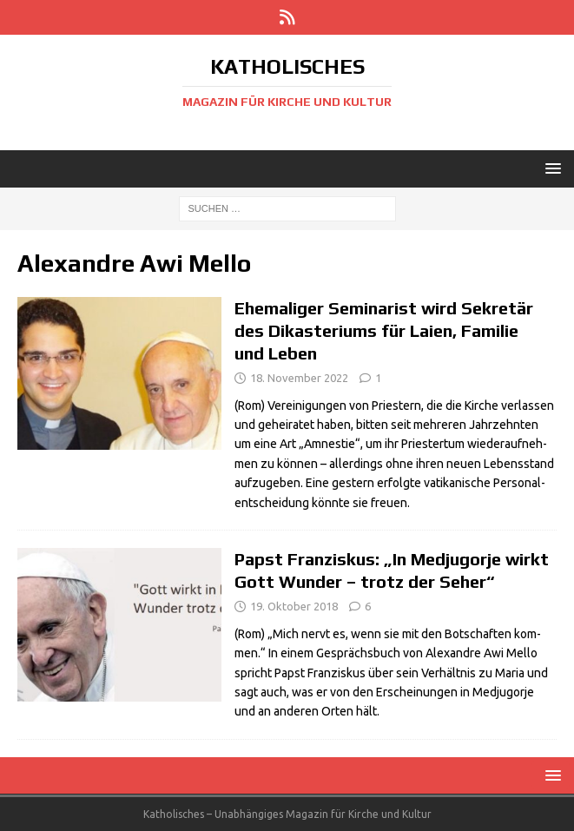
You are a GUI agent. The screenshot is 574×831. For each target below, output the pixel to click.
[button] (550, 168)
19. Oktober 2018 (294, 606)
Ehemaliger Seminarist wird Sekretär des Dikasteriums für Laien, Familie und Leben (383, 330)
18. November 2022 (299, 378)
